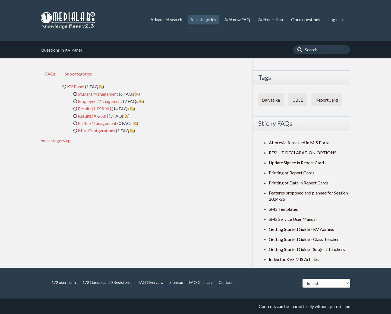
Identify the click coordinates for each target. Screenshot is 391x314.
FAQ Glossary (201, 282)
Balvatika (271, 99)
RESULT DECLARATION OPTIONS (302, 152)
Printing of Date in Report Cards (299, 182)
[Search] (298, 49)
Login (335, 19)
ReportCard (327, 99)
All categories (203, 19)
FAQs (50, 73)
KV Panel (75, 86)
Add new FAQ (237, 19)
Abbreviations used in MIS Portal (299, 142)
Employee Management (100, 101)
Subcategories (78, 73)
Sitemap (176, 282)
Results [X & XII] (93, 115)
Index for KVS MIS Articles (294, 259)
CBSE (297, 99)
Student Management (98, 93)
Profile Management (97, 123)
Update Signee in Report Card (296, 162)
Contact (226, 282)
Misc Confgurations (96, 130)
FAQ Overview (150, 282)
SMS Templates (283, 209)
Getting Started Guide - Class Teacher (304, 239)
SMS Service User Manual (293, 219)
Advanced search (166, 19)
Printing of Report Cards (291, 172)
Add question (270, 19)
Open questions (305, 19)
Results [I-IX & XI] (94, 108)
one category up (56, 140)
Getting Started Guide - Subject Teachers (307, 249)
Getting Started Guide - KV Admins (301, 229)
